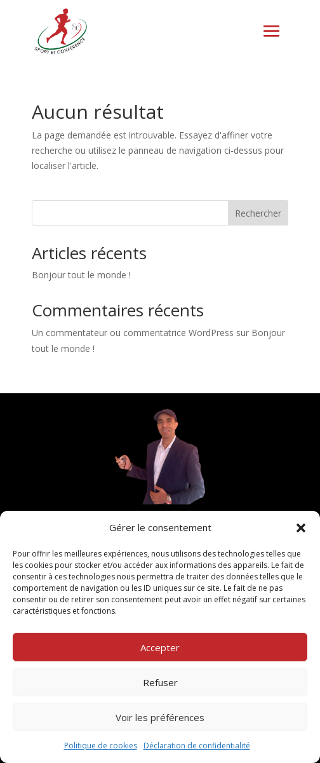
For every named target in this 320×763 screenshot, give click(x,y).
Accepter (160, 647)
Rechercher (258, 213)
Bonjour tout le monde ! (81, 275)
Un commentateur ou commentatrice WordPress (133, 333)
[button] (301, 528)
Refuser (160, 682)
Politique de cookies (100, 745)
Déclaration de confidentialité (196, 745)
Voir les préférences (160, 717)
